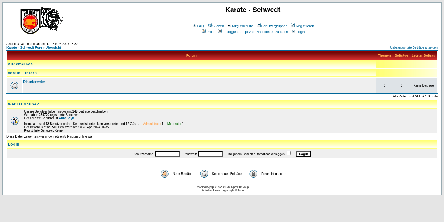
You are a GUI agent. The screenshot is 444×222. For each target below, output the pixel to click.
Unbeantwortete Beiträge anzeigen (414, 47)
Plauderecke (34, 82)
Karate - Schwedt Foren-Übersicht (33, 47)
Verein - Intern (22, 73)
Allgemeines (20, 64)
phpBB (213, 187)
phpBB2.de (237, 190)
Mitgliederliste (240, 26)
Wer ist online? (23, 104)
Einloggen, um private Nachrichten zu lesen (253, 32)
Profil (208, 32)
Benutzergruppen (272, 26)
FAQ (198, 26)
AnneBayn (66, 118)
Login (298, 32)
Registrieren (302, 26)
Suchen (216, 26)
